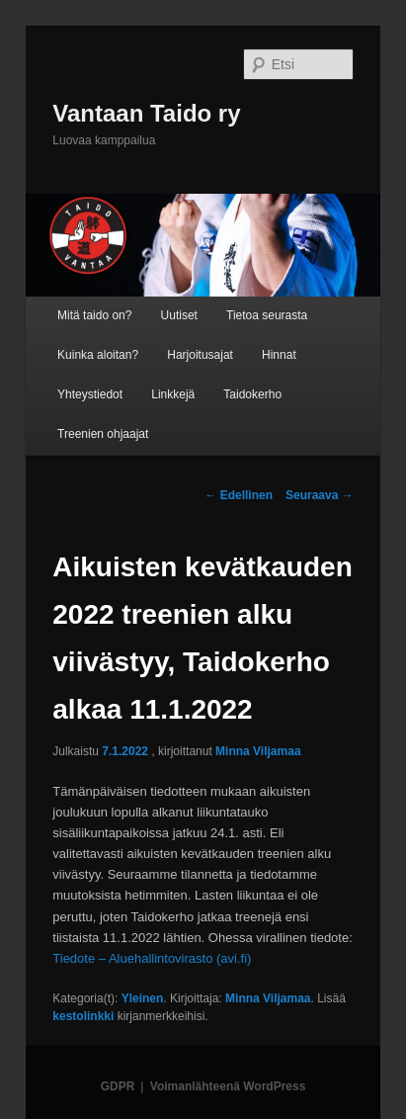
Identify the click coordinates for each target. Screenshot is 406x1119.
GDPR (118, 1086)
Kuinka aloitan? (97, 355)
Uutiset (179, 315)
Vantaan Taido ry (146, 113)
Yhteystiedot (89, 394)
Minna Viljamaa (257, 751)
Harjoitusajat (200, 355)
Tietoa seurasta (266, 315)
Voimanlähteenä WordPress (228, 1086)
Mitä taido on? (94, 315)
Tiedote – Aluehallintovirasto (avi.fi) (151, 958)
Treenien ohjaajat (102, 434)
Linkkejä (173, 394)
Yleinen (143, 998)
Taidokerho (252, 394)
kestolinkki (83, 1016)
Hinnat (279, 355)
